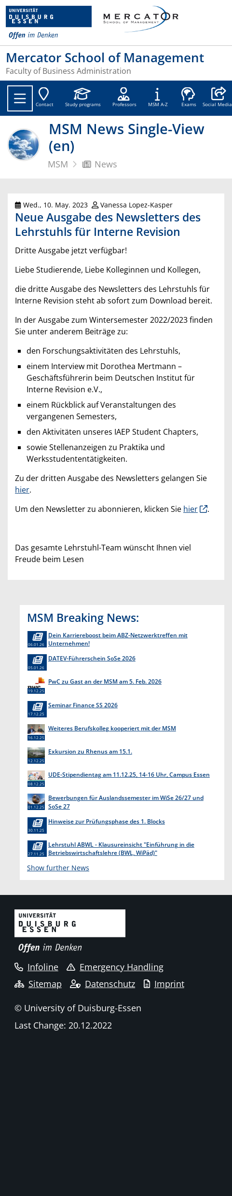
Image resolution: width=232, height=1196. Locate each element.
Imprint (164, 984)
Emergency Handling (115, 967)
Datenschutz (102, 984)
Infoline (36, 967)
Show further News (58, 867)
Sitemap (38, 984)
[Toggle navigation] (20, 98)
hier (22, 489)
